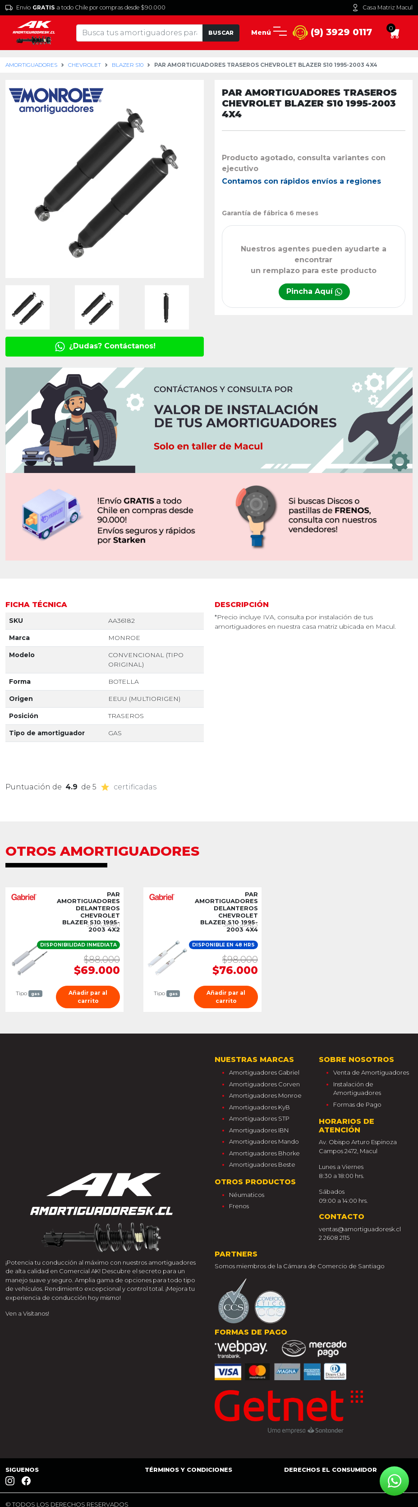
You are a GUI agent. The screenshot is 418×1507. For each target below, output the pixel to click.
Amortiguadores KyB (259, 1107)
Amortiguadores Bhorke (264, 1153)
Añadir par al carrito (88, 996)
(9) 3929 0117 (332, 32)
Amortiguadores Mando (264, 1141)
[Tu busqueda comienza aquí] (139, 33)
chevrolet (84, 64)
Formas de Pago (357, 1104)
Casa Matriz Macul (382, 7)
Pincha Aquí (314, 291)
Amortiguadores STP (259, 1118)
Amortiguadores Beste (262, 1164)
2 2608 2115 (334, 1237)
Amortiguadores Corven (264, 1084)
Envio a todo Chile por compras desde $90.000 (85, 8)
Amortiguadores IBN (259, 1130)
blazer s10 (127, 64)
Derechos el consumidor (330, 1469)
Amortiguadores (31, 64)
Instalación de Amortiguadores (357, 1088)
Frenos (239, 1206)
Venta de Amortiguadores (371, 1072)
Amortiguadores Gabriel (264, 1072)
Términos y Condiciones (188, 1469)
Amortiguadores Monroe (265, 1095)
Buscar (221, 32)
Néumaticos (246, 1194)
